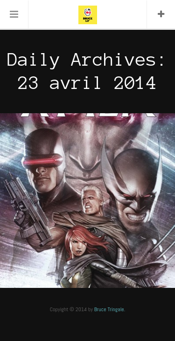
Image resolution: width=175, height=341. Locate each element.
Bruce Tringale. (110, 309)
